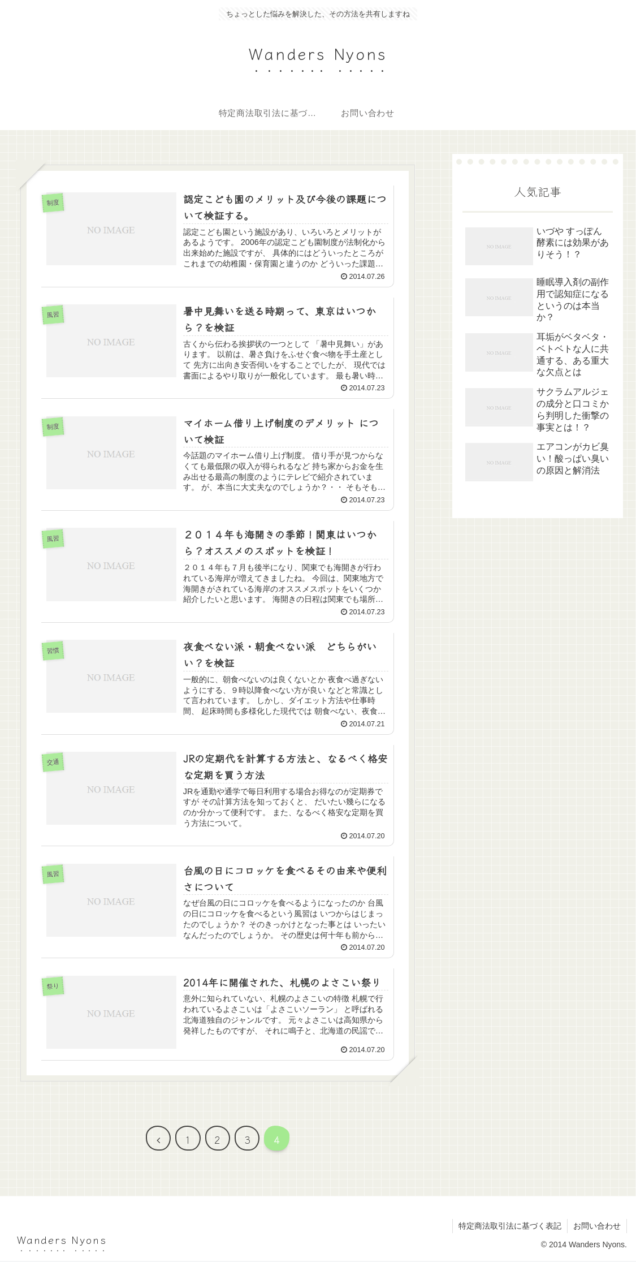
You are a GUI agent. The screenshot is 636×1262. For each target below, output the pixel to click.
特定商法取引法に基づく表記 (509, 1226)
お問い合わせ (597, 1226)
